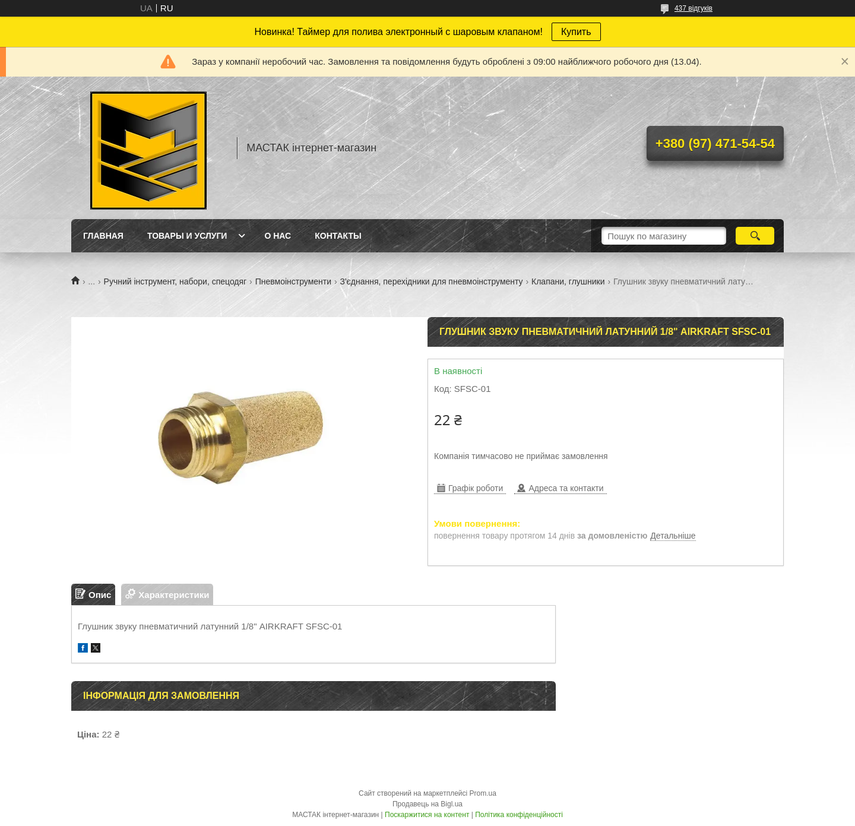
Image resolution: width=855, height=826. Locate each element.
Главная (103, 235)
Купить (576, 32)
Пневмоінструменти (293, 281)
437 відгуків (693, 8)
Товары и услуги (187, 235)
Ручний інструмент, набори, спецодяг (175, 281)
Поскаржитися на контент (427, 815)
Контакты (338, 235)
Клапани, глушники (568, 281)
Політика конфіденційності (519, 815)
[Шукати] (755, 236)
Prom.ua (483, 793)
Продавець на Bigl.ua (427, 804)
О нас (277, 235)
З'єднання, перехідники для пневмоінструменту (431, 281)
